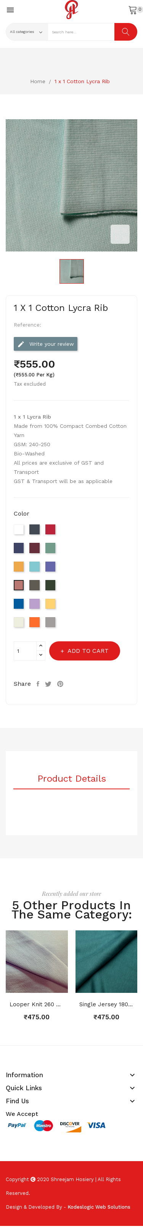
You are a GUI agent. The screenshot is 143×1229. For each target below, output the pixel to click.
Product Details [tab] (71, 779)
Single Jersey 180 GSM (106, 1004)
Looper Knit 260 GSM (37, 1004)
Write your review (45, 344)
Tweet (49, 684)
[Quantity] (25, 651)
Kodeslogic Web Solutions (98, 1207)
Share (39, 684)
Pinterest (61, 684)
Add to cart (87, 650)
